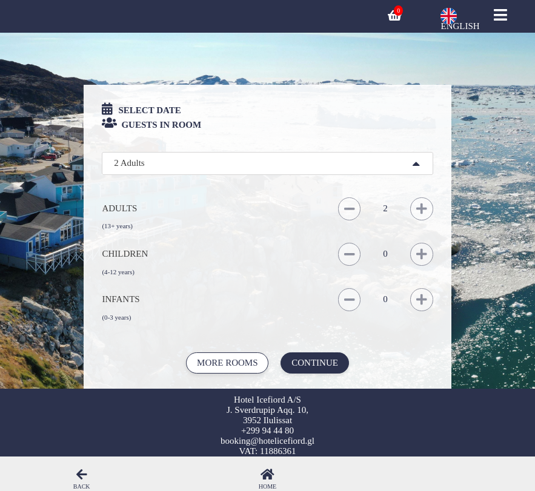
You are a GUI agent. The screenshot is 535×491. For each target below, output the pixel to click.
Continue (314, 362)
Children (125, 254)
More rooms (227, 362)
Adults (119, 208)
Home (267, 486)
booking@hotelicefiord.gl (267, 441)
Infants (120, 299)
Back (81, 486)
